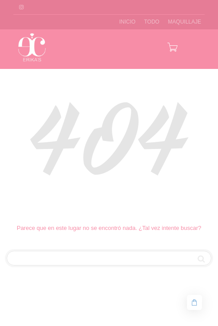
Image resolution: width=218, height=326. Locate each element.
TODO (151, 22)
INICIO (127, 22)
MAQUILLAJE (184, 22)
